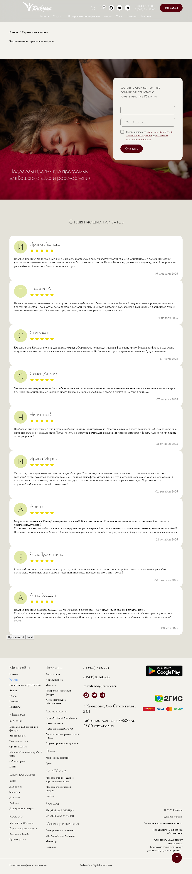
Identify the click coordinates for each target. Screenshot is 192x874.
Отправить (131, 148)
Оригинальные (18, 746)
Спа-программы (22, 774)
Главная (44, 16)
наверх (177, 858)
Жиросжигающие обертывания (56, 701)
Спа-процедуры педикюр (61, 838)
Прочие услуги (18, 838)
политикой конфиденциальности (147, 137)
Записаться (171, 7)
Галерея (132, 16)
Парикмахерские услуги (23, 827)
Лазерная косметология (60, 728)
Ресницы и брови (19, 833)
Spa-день (14, 791)
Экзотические (17, 735)
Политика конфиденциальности (28, 867)
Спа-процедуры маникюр (61, 833)
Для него (15, 796)
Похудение (54, 667)
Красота (16, 815)
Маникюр (51, 843)
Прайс (49, 766)
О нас (119, 16)
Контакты (146, 16)
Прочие (50, 798)
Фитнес (52, 754)
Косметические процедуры (62, 717)
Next (30, 636)
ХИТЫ (12, 766)
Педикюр (51, 849)
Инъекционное (54, 679)
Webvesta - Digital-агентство (96, 867)
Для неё (14, 802)
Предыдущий (16, 636)
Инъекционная (54, 722)
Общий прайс (17, 760)
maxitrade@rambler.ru (103, 685)
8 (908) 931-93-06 (145, 9)
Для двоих (15, 786)
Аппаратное (53, 674)
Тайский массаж (18, 741)
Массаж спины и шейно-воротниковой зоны (60, 782)
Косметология (56, 711)
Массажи (17, 714)
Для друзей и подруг (22, 807)
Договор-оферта (173, 815)
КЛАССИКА (16, 721)
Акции (108, 16)
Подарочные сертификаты (84, 16)
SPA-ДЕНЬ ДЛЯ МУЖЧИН (61, 818)
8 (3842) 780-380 (144, 6)
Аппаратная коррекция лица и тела (59, 735)
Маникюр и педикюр (21, 822)
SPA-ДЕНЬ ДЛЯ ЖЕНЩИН (61, 813)
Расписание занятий (57, 760)
